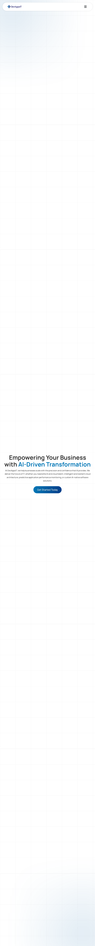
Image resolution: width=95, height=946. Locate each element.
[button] (85, 6)
